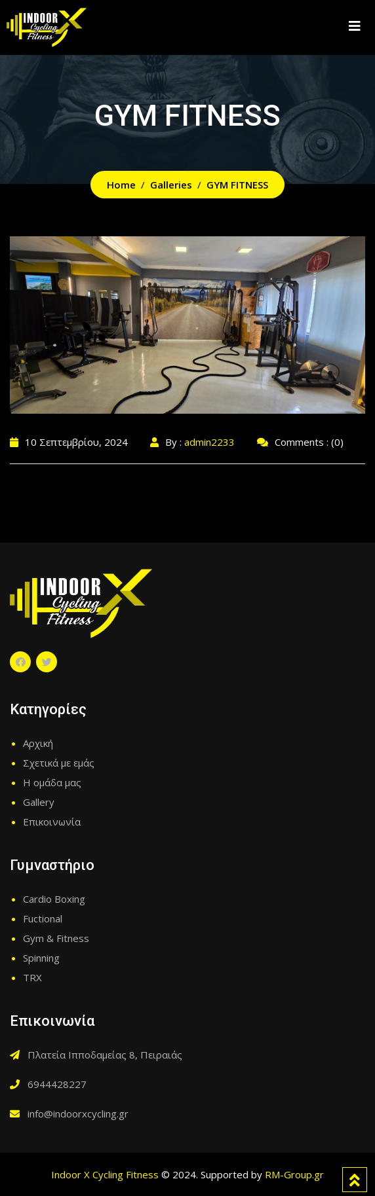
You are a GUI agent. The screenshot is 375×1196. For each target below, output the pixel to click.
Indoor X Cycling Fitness (105, 1174)
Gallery (38, 801)
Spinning (41, 957)
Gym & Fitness (56, 938)
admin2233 (209, 441)
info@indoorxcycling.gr (78, 1113)
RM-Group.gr (294, 1174)
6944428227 (57, 1084)
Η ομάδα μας (52, 782)
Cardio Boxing (54, 898)
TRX (32, 977)
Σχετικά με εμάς (58, 762)
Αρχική (38, 743)
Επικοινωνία (52, 821)
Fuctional (42, 918)
